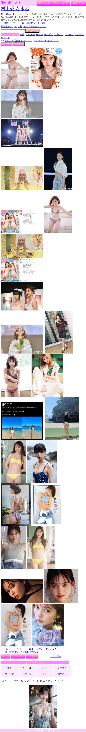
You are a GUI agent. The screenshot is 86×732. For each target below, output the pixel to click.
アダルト (79, 34)
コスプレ (27, 26)
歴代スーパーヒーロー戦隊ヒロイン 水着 (24, 23)
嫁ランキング (39, 26)
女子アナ (58, 34)
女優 (22, 34)
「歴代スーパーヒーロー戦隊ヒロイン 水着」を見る (30, 649)
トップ (5, 656)
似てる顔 (19, 44)
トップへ (7, 44)
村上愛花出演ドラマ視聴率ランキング (24, 652)
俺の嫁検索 (32, 30)
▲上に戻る (55, 656)
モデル (39, 34)
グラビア (48, 34)
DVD (10, 26)
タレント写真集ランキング (18, 40)
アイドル (30, 34)
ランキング (61, 2)
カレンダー (18, 656)
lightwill (40, 730)
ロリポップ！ (54, 730)
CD (15, 26)
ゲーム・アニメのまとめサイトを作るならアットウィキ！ (34, 681)
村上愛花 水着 (15, 8)
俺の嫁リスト (10, 3)
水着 (20, 26)
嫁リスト (44, 2)
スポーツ (69, 34)
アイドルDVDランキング (46, 40)
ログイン (78, 2)
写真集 (4, 26)
